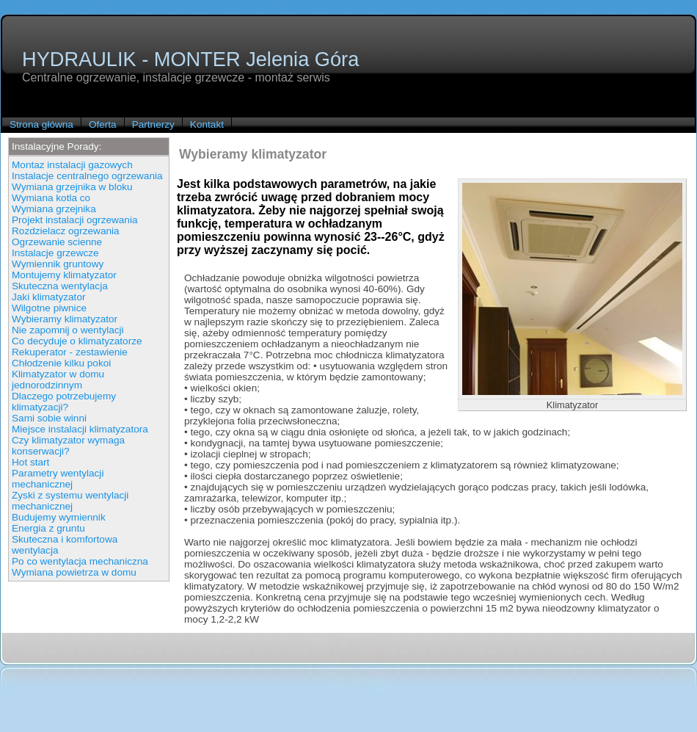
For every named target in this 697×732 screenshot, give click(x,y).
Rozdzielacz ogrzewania (66, 230)
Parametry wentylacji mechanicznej (57, 479)
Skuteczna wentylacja (60, 285)
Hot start (30, 462)
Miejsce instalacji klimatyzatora (80, 429)
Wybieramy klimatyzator (64, 319)
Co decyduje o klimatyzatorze (77, 341)
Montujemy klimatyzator (64, 274)
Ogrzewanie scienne (57, 241)
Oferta (103, 124)
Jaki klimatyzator (48, 296)
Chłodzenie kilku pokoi (61, 363)
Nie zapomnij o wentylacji (68, 330)
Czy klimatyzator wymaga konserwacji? (68, 446)
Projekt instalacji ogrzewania (75, 219)
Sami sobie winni (49, 418)
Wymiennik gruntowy (57, 263)
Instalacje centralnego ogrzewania (87, 175)
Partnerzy (153, 124)
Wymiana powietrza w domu (74, 572)
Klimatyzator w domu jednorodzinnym (58, 380)
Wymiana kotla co (51, 197)
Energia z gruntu (48, 528)
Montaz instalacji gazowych (72, 164)
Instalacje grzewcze (55, 252)
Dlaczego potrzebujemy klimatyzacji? (64, 402)
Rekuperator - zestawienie (70, 352)
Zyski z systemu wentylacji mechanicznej (70, 501)
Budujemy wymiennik (59, 517)
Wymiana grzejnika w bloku (72, 186)
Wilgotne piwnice (49, 308)
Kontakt (207, 124)
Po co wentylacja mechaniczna (80, 561)
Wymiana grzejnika (54, 208)
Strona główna (41, 124)
